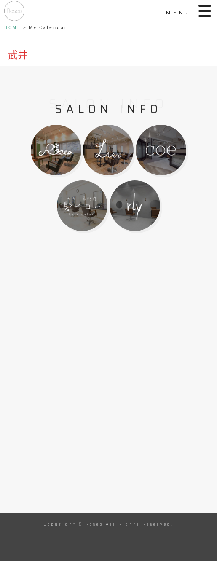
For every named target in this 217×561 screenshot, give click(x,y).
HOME (12, 27)
